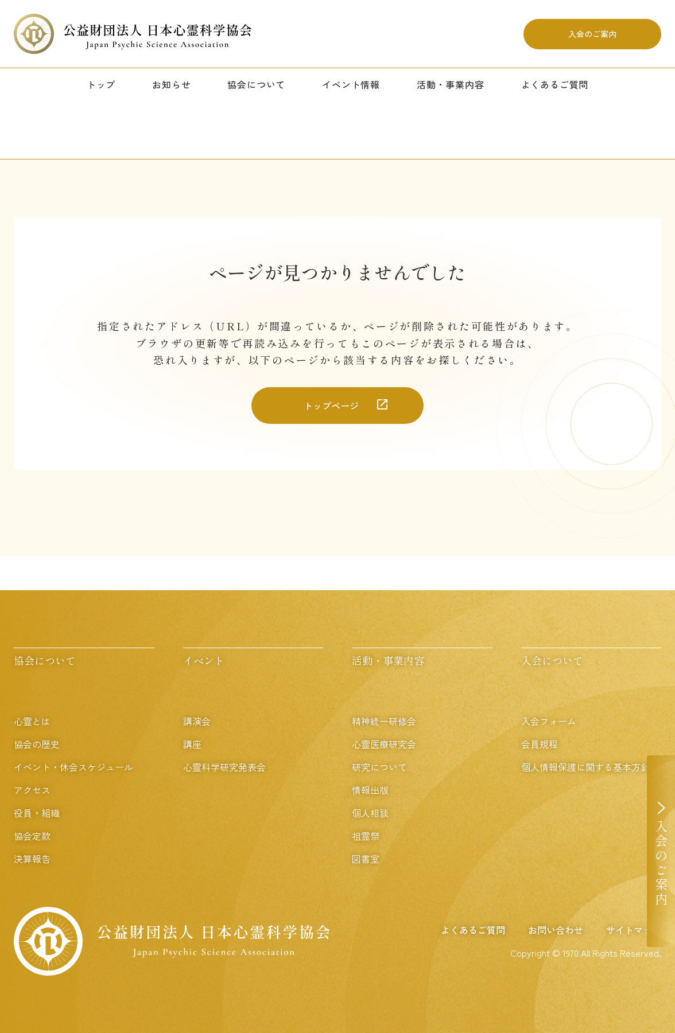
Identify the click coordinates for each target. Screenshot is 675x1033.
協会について (256, 84)
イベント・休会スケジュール (73, 767)
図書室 (365, 859)
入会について (552, 660)
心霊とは (32, 721)
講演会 (197, 721)
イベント (203, 660)
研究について (379, 767)
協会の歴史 (37, 744)
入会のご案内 (592, 34)
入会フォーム (548, 721)
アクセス (32, 790)
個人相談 (370, 813)
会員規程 (539, 744)
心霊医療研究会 (384, 744)
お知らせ (171, 84)
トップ (101, 84)
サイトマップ (633, 930)
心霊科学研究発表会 (224, 767)
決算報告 (32, 859)
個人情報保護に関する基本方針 (585, 767)
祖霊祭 (365, 836)
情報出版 (370, 790)
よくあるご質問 (555, 84)
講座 (192, 744)
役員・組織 (37, 813)
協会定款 (32, 836)
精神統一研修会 (384, 721)
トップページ (331, 405)
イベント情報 (351, 84)
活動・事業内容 (450, 84)
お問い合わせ (555, 930)
